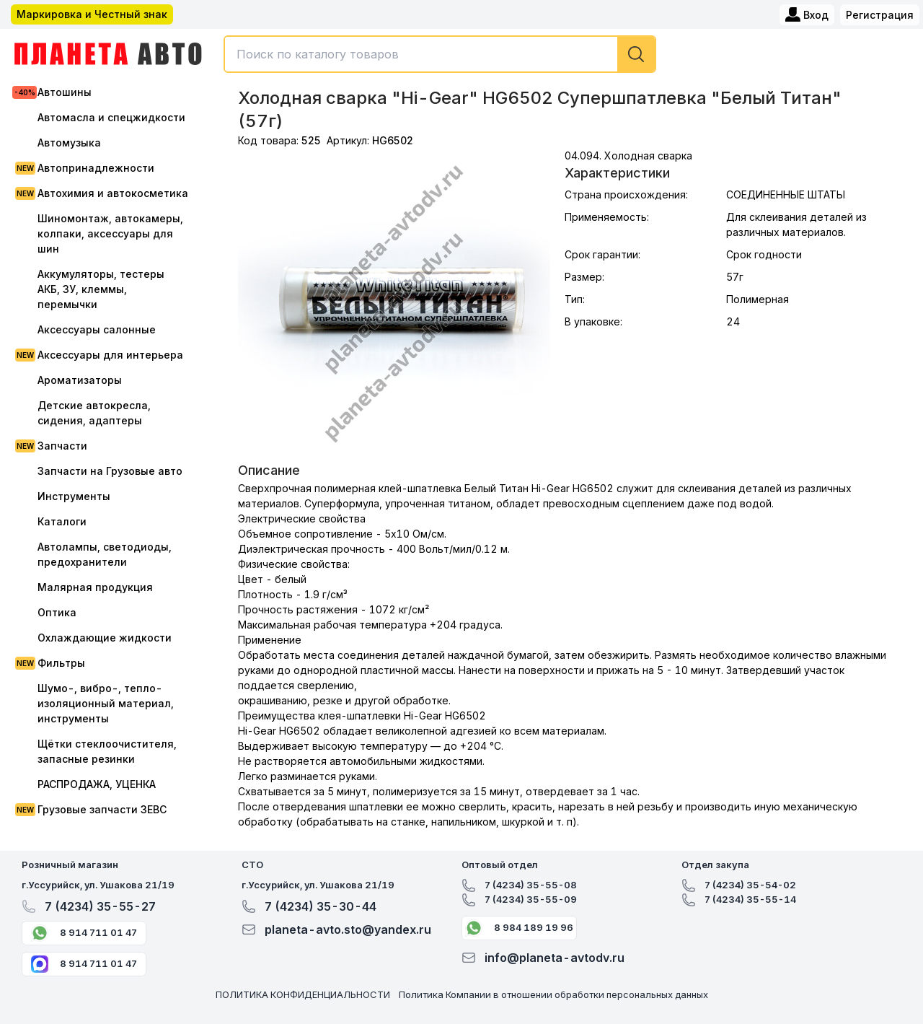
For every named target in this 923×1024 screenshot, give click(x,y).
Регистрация (880, 15)
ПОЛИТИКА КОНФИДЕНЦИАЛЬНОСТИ (303, 994)
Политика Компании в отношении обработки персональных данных (553, 994)
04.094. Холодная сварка (628, 155)
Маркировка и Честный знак (92, 14)
